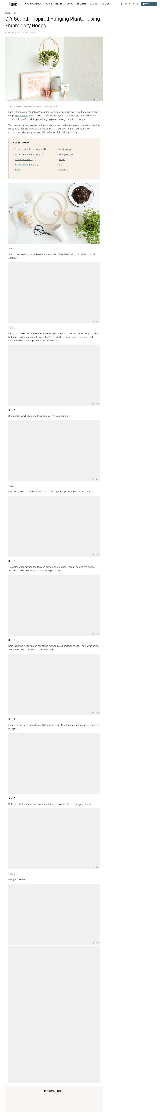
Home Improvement (33, 4)
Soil (61, 165)
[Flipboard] (133, 4)
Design (49, 4)
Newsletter (149, 4)
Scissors (63, 170)
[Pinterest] (129, 4)
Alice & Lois (12, 32)
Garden (70, 4)
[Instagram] (125, 4)
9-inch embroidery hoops (28, 149)
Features (105, 4)
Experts (93, 4)
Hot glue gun (66, 154)
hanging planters (59, 112)
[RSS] (137, 4)
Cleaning (59, 4)
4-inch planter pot (24, 165)
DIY (15, 13)
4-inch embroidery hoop (27, 154)
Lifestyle (81, 4)
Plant (62, 160)
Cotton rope (65, 149)
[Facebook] (121, 4)
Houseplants (21, 116)
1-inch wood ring (23, 160)
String (18, 170)
